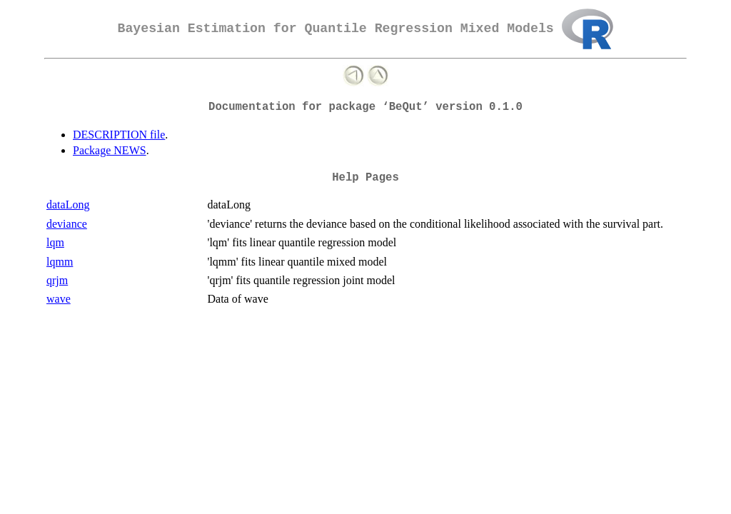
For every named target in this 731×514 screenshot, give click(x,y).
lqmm (59, 262)
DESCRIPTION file (119, 134)
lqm (55, 242)
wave (58, 299)
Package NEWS (109, 150)
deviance (66, 224)
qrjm (57, 280)
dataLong (67, 204)
